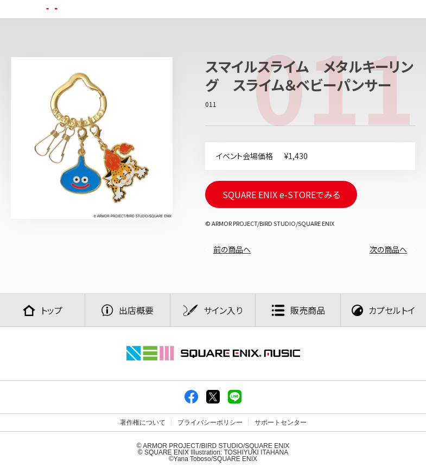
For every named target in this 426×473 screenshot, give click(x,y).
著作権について (143, 422)
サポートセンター (281, 422)
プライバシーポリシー (210, 422)
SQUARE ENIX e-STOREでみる (281, 194)
